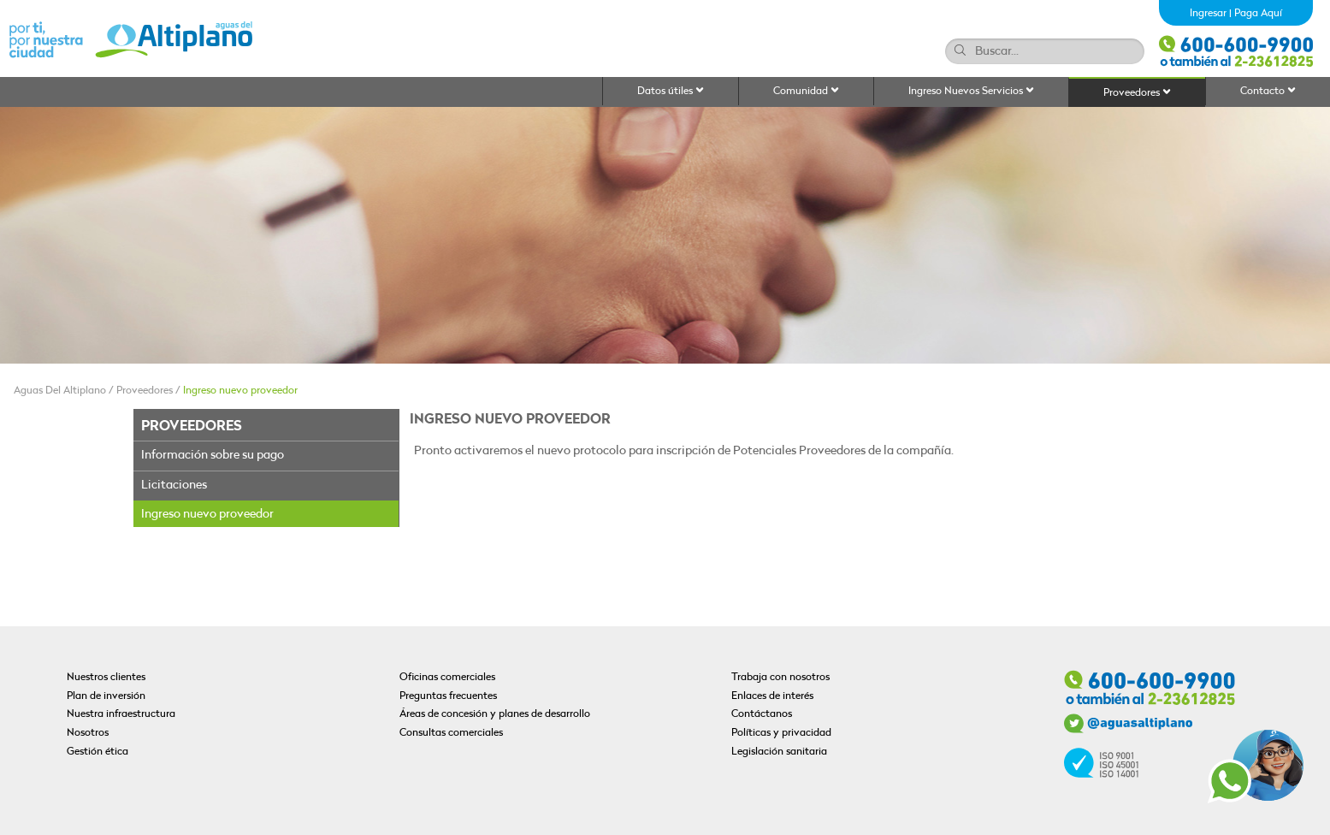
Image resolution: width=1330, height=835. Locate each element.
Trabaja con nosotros (780, 677)
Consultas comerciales (451, 733)
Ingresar (1208, 14)
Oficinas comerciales (447, 677)
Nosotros (88, 733)
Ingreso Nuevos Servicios (971, 91)
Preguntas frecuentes (448, 696)
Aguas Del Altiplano (60, 391)
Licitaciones (174, 485)
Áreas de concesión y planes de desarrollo (494, 714)
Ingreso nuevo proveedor (240, 391)
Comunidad (806, 91)
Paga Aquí (1258, 14)
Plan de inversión (106, 696)
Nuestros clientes (106, 677)
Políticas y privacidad (781, 733)
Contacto (1268, 91)
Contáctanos (761, 714)
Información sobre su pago (212, 455)
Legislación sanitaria (779, 752)
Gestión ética (97, 752)
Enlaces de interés (772, 696)
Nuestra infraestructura (121, 714)
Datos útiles (670, 91)
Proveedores (1137, 92)
